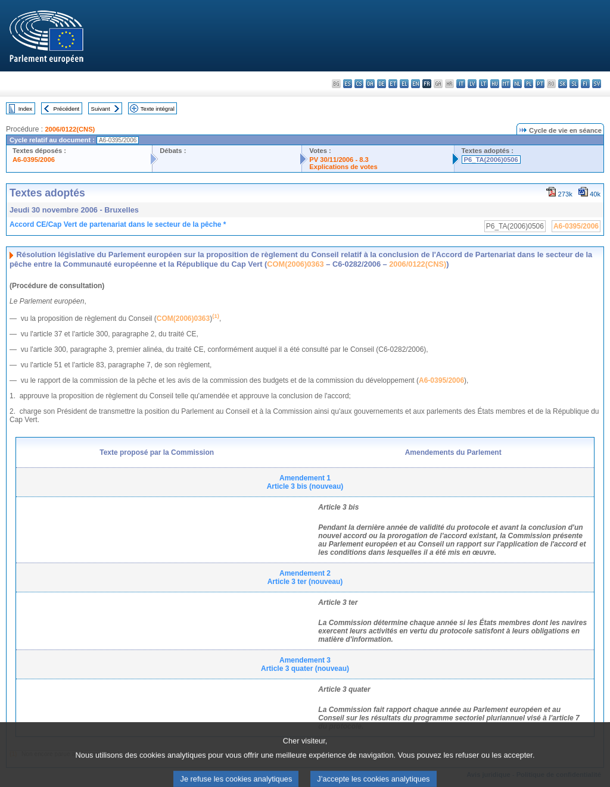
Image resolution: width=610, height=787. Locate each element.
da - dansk (370, 83)
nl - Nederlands (517, 83)
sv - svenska (596, 83)
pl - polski (528, 83)
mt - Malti (506, 83)
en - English (415, 83)
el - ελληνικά (404, 83)
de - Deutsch (381, 83)
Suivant (100, 108)
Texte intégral (158, 108)
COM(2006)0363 (295, 264)
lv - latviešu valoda (472, 83)
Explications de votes (343, 166)
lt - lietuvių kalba (483, 83)
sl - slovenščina (573, 83)
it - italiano (460, 83)
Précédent (67, 108)
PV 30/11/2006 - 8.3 (339, 159)
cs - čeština (358, 83)
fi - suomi (585, 83)
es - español (347, 83)
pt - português (540, 83)
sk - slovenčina (562, 83)
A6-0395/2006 (34, 159)
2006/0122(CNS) (70, 129)
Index (25, 108)
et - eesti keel (392, 83)
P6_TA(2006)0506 (491, 159)
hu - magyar (494, 83)
